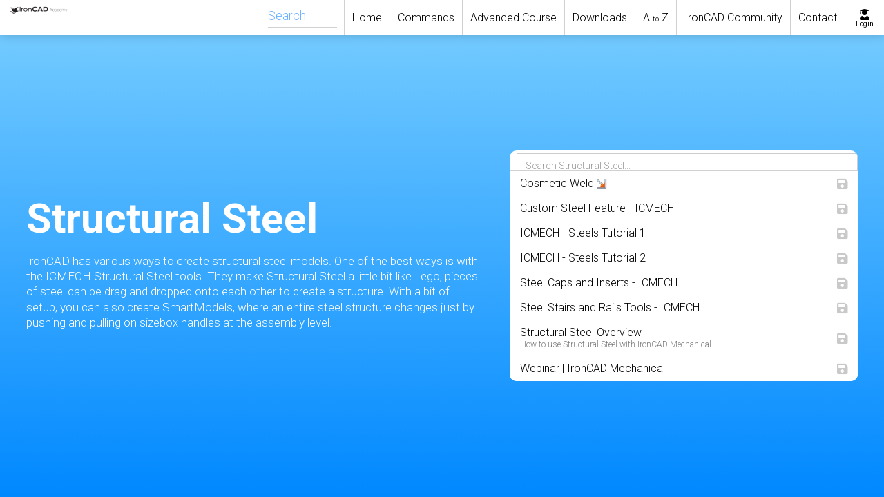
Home (367, 17)
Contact (817, 17)
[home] (29, 17)
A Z (656, 17)
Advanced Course (513, 17)
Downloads (600, 17)
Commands (426, 17)
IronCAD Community (733, 17)
